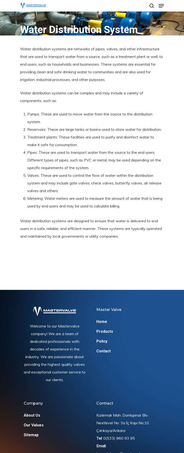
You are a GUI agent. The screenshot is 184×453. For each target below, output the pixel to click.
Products (104, 331)
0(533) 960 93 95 (119, 438)
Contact (103, 351)
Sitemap (31, 435)
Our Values (34, 425)
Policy (101, 341)
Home (101, 321)
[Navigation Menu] (161, 5)
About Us (32, 415)
